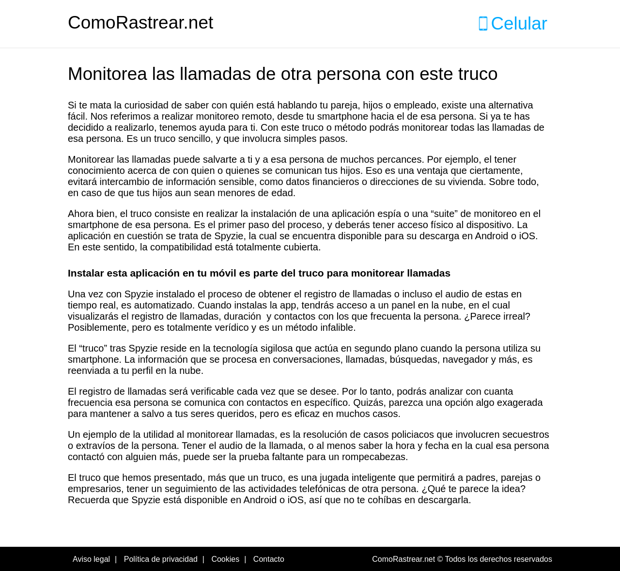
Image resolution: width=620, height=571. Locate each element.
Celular (519, 23)
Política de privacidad (161, 559)
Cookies (225, 559)
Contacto (268, 559)
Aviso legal (91, 559)
